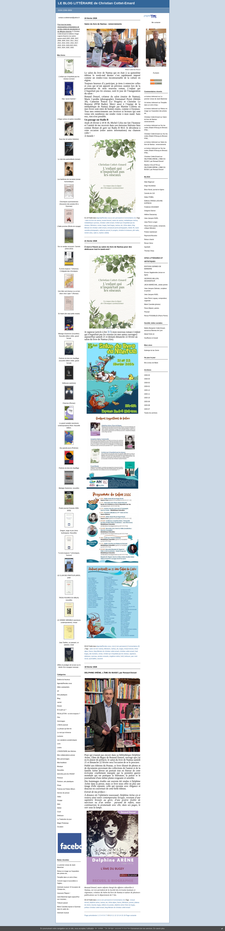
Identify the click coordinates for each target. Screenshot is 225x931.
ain (122, 225)
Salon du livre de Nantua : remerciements (155, 119)
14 (120, 915)
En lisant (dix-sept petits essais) (69, 313)
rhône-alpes (127, 225)
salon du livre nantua (96, 649)
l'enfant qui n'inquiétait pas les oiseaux (116, 654)
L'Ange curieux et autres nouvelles (69, 119)
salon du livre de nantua (93, 220)
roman (99, 225)
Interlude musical (63, 913)
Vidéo (59, 797)
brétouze (127, 656)
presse (131, 902)
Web (58, 804)
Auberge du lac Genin (151, 350)
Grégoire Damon (150, 211)
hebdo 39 (131, 228)
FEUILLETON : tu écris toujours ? (68, 713)
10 (111, 915)
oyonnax (94, 656)
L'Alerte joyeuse (62, 725)
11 (113, 915)
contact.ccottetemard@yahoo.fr (69, 17)
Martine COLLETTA (151, 165)
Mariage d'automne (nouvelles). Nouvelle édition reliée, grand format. (69, 336)
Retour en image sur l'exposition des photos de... (155, 111)
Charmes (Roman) (69, 403)
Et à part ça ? (61, 710)
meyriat (93, 905)
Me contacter (156, 22)
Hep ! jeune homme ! (69, 99)
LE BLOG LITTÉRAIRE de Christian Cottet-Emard (96, 3)
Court (59, 812)
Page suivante (131, 915)
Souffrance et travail (151, 338)
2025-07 (147, 409)
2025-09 (147, 401)
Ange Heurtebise (150, 186)
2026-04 (147, 375)
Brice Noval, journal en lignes (154, 189)
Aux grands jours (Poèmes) (69, 448)
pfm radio (136, 230)
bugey (104, 225)
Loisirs (59, 747)
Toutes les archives (150, 413)
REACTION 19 (149, 334)
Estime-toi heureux (63, 679)
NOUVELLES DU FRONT (66, 774)
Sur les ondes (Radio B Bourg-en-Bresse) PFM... (155, 128)
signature (133, 654)
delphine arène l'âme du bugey (125, 905)
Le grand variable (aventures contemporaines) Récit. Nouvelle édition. (69, 425)
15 (122, 915)
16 (124, 915)
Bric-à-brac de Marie (151, 363)
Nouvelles (60, 770)
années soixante (103, 656)
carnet (59, 702)
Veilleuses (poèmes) (69, 383)
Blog (58, 698)
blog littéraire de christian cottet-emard (106, 651)
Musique (60, 766)
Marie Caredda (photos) (152, 304)
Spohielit (147, 247)
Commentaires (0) (134, 646)
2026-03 (147, 379)
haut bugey (110, 225)
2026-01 (147, 386)
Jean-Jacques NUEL (151, 218)
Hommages (61, 721)
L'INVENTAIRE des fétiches (66, 751)
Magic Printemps (63, 823)
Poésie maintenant (150, 232)
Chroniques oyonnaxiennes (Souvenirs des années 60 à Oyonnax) (68, 204)
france (91, 651)
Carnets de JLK (149, 193)
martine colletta (104, 233)
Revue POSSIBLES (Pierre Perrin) (156, 316)
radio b (95, 233)
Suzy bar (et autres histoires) (69, 139)
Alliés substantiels (63, 687)
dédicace (87, 656)
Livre (59, 744)
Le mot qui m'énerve (64, 732)
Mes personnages (63, 759)
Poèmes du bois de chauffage (69, 468)
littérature (93, 225)
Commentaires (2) (130, 218)
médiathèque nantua (130, 220)
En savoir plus (158, 928)
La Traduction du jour (64, 819)
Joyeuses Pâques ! (63, 893)
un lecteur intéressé (151, 96)
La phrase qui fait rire (64, 729)
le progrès (114, 230)
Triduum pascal (62, 903)
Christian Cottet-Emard (152, 117)
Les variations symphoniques (67, 740)
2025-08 (147, 405)
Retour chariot (149, 239)
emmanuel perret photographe (117, 228)
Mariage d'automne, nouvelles (69, 488)
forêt (122, 656)
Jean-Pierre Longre (150, 222)
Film (58, 717)
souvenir (100, 658)
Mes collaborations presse (66, 755)
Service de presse (63, 793)
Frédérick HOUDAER (151, 207)
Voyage (59, 800)
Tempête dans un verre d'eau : (67, 877)
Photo (59, 785)
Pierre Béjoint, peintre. (151, 308)
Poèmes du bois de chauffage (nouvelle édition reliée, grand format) (69, 361)
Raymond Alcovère (150, 235)
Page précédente (90, 915)
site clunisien (93, 654)
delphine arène (94, 902)
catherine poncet (104, 230)
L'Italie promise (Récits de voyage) (69, 226)
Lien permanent (117, 218)
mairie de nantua (117, 220)
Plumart (147, 312)
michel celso (88, 233)
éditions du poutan (108, 905)
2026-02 (147, 382)
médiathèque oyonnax (91, 223)
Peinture (60, 778)
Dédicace (60, 815)
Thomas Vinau (149, 251)
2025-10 (147, 398)
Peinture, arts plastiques (65, 781)
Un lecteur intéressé (151, 102)
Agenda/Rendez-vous (64, 683)
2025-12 (147, 390)
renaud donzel (106, 220)
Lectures (60, 736)
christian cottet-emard (107, 223)
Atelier (59, 808)
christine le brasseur (125, 230)
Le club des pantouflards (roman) (69, 159)
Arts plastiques (62, 695)
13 (117, 915)
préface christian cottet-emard (94, 907)
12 (115, 915)
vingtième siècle (114, 656)
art (58, 691)
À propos (156, 73)
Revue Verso (148, 243)
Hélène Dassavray (150, 214)
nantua (117, 225)
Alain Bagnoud (149, 182)
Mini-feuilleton (62, 762)
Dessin (59, 706)
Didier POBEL (149, 197)
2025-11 (147, 394)
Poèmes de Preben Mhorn (66, 789)
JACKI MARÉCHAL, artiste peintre (156, 285)
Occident (60, 827)
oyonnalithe (93, 658)
